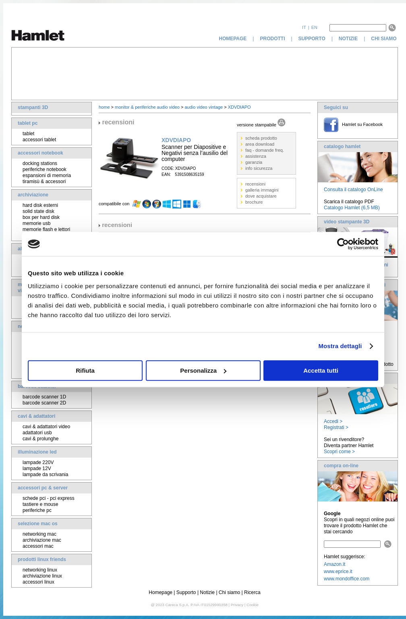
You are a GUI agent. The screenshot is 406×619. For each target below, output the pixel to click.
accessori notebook (40, 153)
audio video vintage (203, 107)
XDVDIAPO (239, 107)
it (304, 27)
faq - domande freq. (264, 150)
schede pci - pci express (49, 498)
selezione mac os (38, 523)
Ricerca (252, 592)
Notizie (207, 592)
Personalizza (203, 370)
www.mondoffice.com (346, 579)
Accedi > (333, 421)
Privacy (237, 604)
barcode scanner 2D (44, 403)
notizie (348, 38)
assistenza (255, 156)
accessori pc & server (43, 488)
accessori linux (38, 582)
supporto (311, 38)
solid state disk (38, 211)
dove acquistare (261, 196)
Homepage (160, 592)
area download (259, 144)
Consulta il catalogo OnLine (353, 189)
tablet (28, 133)
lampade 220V (38, 462)
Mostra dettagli (340, 346)
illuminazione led (37, 452)
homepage (232, 38)
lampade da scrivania (45, 474)
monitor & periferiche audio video (147, 107)
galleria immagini (262, 190)
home (104, 107)
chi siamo (384, 38)
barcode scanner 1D (44, 397)
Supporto (186, 592)
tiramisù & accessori (44, 181)
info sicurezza (258, 168)
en (314, 27)
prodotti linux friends (42, 559)
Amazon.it (334, 564)
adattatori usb (37, 432)
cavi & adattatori (36, 416)
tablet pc (27, 123)
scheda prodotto (261, 138)
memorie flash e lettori (46, 229)
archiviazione (33, 195)
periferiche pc (37, 510)
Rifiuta (85, 370)
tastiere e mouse (40, 504)
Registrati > (336, 427)
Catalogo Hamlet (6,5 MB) (352, 207)
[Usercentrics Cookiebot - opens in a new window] (343, 244)
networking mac (39, 534)
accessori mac (38, 546)
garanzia (253, 162)
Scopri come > (339, 451)
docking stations (40, 163)
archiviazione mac (42, 540)
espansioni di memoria (47, 175)
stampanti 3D (33, 107)
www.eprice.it (338, 571)
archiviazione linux (42, 576)
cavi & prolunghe (40, 439)
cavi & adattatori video (46, 426)
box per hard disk (41, 217)
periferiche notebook (44, 169)
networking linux (40, 570)
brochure (254, 202)
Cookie (252, 604)
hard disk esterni (40, 205)
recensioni (255, 184)
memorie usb (36, 223)
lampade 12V (37, 468)
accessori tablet (39, 139)
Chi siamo (229, 592)
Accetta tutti (320, 370)
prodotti (272, 38)
